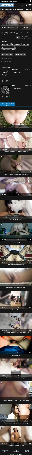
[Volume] (10, 27)
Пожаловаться (20, 54)
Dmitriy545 (15, 69)
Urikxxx (14, 85)
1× (21, 27)
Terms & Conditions (16, 451)
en (27, 1)
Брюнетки (17, 47)
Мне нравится (17, 33)
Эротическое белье (7, 47)
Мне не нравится (21, 33)
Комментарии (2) (7, 54)
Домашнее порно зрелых (9, 49)
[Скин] (27, 27)
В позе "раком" (16, 44)
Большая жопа (6, 44)
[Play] (2, 27)
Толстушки (25, 44)
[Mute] (5, 27)
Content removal (27, 451)
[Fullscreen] (30, 27)
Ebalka (19, 454)
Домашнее (10, 34)
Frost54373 (12, 32)
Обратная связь (5, 451)
